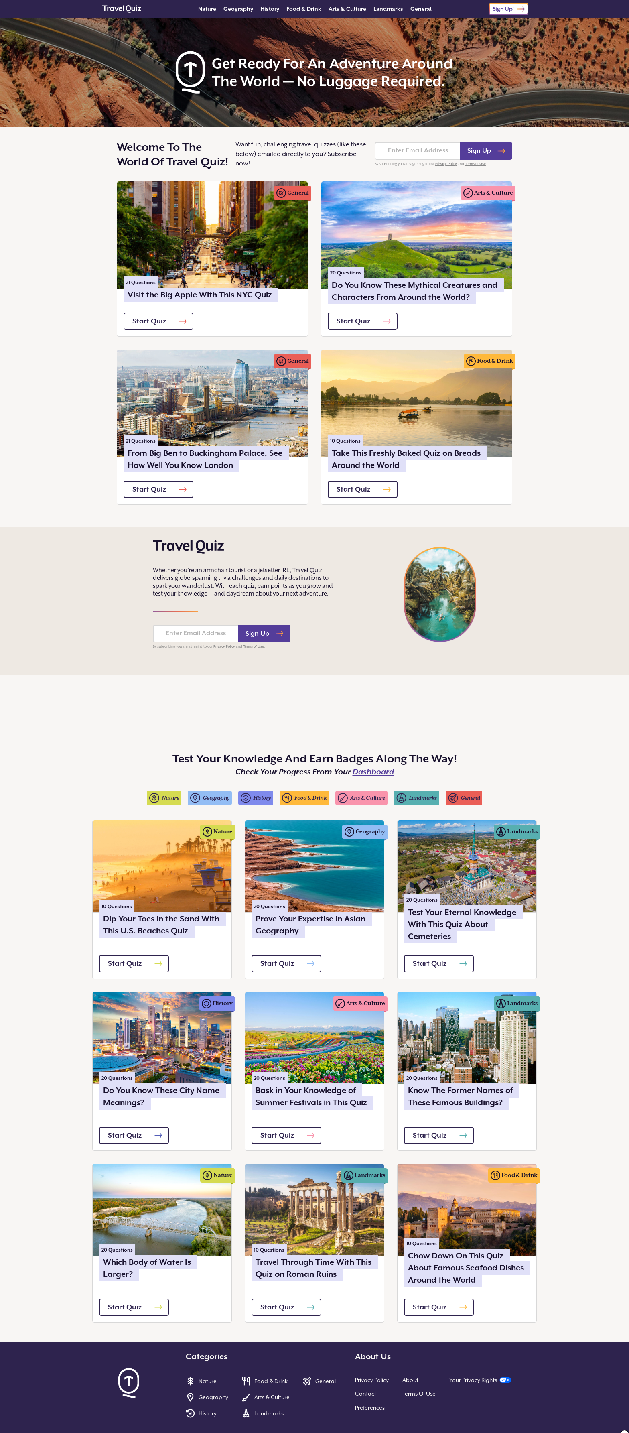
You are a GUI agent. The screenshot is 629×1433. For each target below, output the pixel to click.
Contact (365, 1393)
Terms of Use (475, 163)
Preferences (370, 1407)
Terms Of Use (419, 1393)
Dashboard (373, 772)
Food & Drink (303, 8)
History (269, 8)
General (421, 8)
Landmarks (388, 8)
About (410, 1380)
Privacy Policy (446, 163)
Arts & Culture (347, 8)
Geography (238, 8)
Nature (207, 8)
